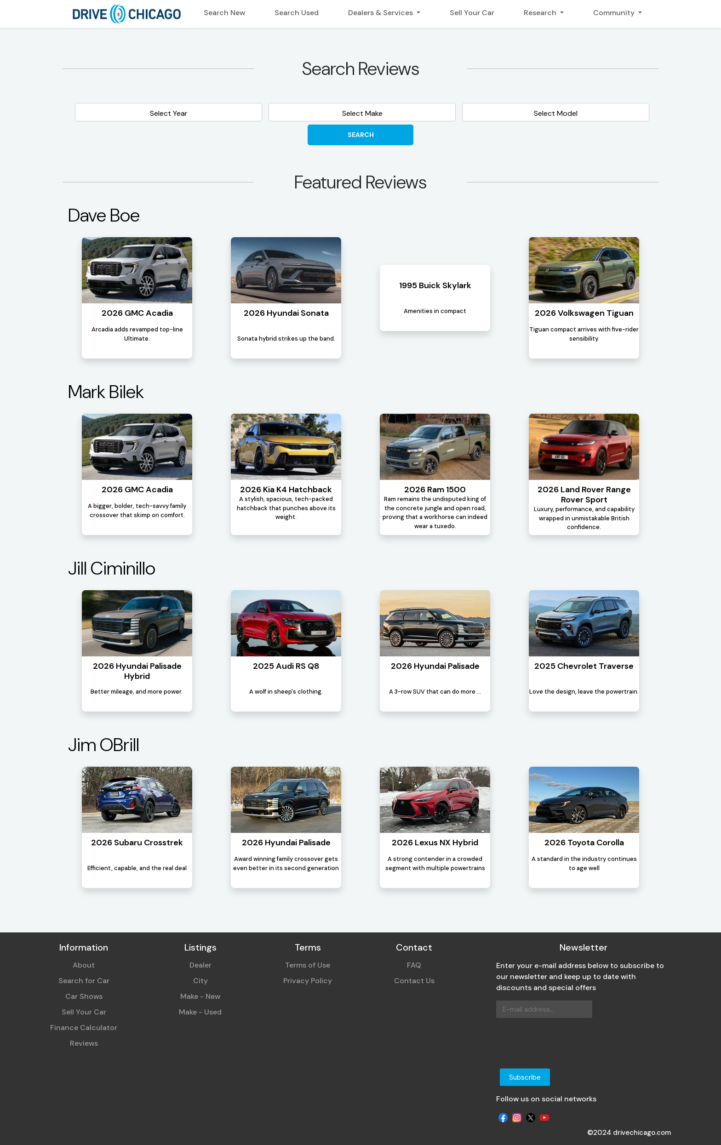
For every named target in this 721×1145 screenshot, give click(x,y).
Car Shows (84, 996)
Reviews (84, 1043)
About (84, 965)
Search (361, 135)
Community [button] (614, 12)
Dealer (200, 965)
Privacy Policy (307, 980)
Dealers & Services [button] (381, 12)
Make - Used (200, 1012)
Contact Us (414, 980)
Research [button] (541, 12)
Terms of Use (307, 965)
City (200, 980)
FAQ (414, 965)
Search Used (297, 12)
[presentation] (566, 1043)
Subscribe (525, 1077)
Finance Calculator (83, 1027)
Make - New (200, 996)
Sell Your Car (472, 12)
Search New (224, 12)
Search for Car (83, 980)
